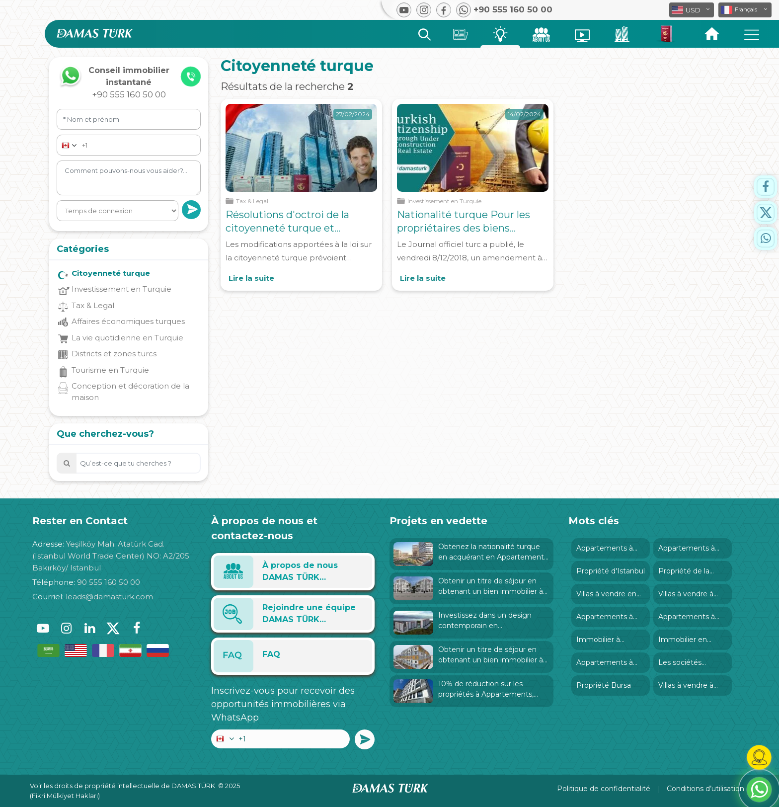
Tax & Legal (93, 305)
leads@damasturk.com (109, 596)
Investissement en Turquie (121, 289)
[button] (745, 9)
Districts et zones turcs (114, 353)
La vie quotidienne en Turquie (127, 337)
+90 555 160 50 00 (129, 94)
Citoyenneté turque (111, 273)
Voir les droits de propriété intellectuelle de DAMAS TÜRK (122, 786)
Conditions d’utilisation (705, 788)
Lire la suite (251, 278)
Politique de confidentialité (603, 788)
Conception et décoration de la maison (130, 391)
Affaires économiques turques (128, 321)
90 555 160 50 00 (108, 582)
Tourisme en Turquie (110, 370)
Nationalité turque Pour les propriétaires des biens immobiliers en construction (467, 228)
